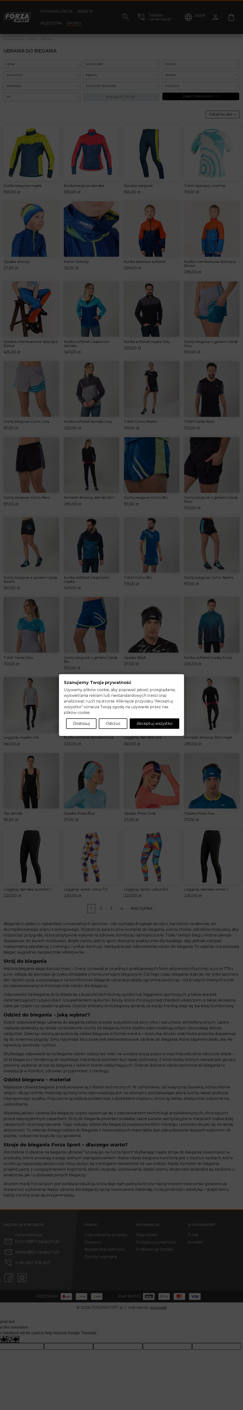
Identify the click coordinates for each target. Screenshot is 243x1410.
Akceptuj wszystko (155, 723)
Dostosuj (81, 723)
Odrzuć (113, 723)
